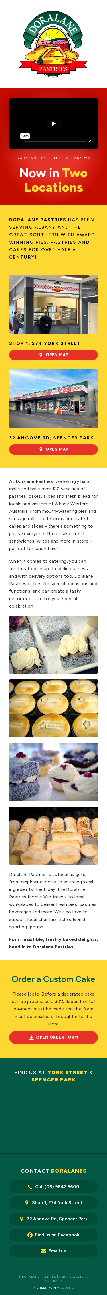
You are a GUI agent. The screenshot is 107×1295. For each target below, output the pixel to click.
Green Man (46, 1288)
